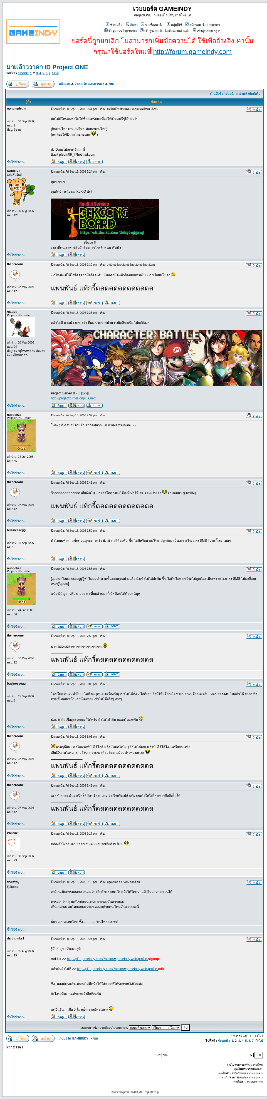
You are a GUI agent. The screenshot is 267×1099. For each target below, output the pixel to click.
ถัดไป (55, 73)
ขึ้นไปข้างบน (15, 162)
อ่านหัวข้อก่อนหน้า (222, 93)
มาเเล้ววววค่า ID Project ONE (47, 67)
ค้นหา (132, 24)
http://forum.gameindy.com (192, 51)
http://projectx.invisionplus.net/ (73, 398)
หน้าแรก (64, 84)
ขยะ (111, 84)
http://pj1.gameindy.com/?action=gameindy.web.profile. (107, 959)
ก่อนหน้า (23, 73)
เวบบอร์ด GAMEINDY (89, 84)
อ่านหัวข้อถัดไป (249, 93)
